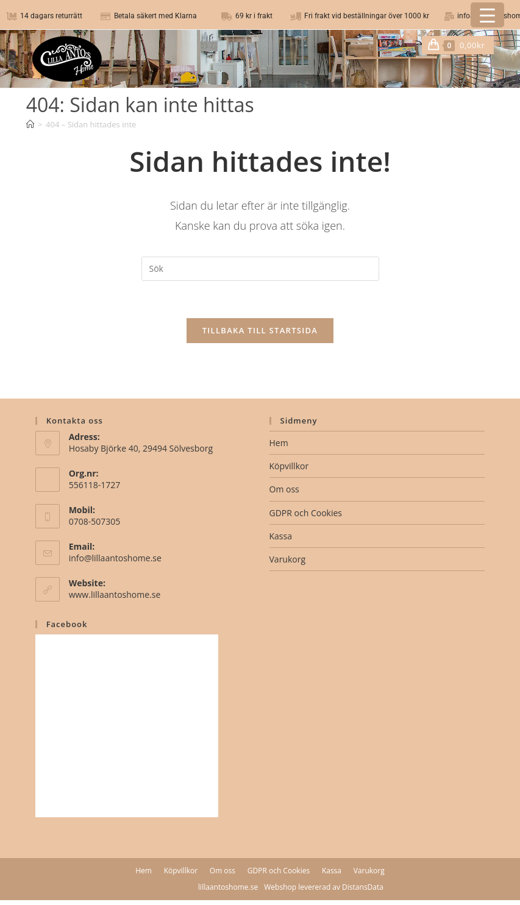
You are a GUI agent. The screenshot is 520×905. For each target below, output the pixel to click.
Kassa (280, 536)
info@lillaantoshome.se (115, 558)
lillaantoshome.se (228, 887)
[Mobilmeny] (489, 45)
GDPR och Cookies (305, 513)
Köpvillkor (289, 466)
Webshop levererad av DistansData (323, 887)
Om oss (284, 489)
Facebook (67, 624)
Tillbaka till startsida (260, 330)
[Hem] (30, 124)
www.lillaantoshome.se (115, 594)
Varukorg (287, 559)
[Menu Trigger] (487, 14)
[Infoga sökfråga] (260, 269)
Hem (278, 443)
